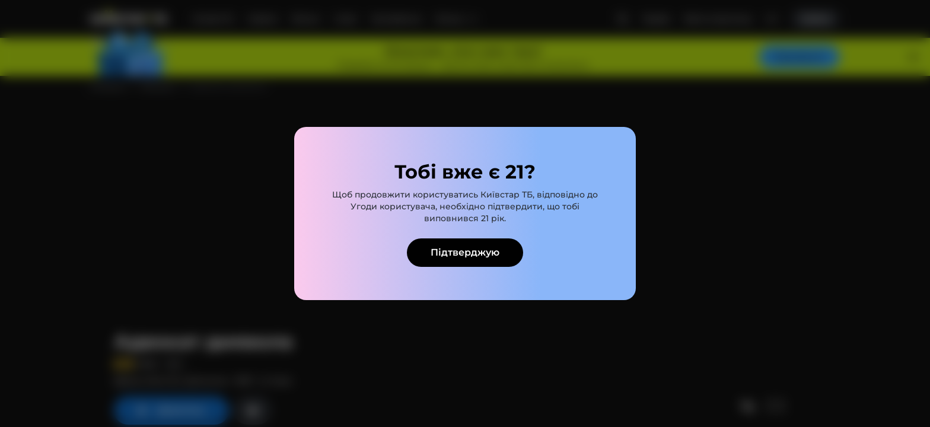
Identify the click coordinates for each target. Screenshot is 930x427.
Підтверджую (465, 252)
